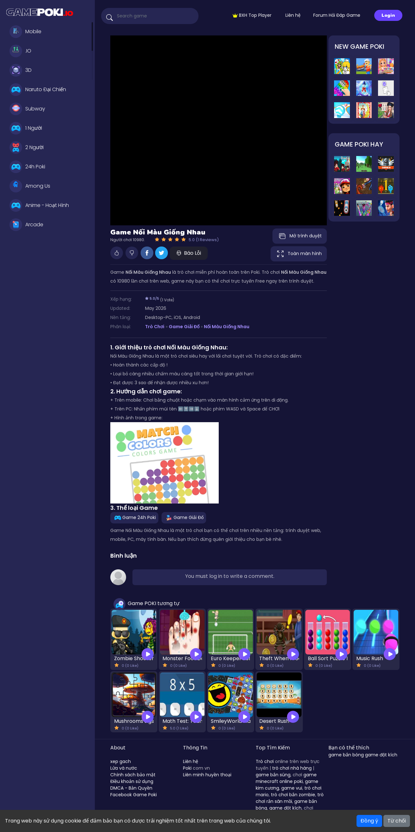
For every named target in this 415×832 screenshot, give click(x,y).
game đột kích (285, 808)
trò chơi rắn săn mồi (290, 797)
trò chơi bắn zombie (293, 794)
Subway (27, 109)
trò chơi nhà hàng (292, 768)
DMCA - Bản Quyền (131, 788)
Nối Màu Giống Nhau (226, 326)
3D (20, 70)
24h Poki (27, 166)
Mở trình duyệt (300, 236)
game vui (291, 788)
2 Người (26, 147)
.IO (20, 51)
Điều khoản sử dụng (131, 781)
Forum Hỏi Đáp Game (336, 15)
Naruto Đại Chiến (37, 89)
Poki (187, 768)
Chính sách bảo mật (133, 775)
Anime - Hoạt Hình (39, 205)
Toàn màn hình (299, 253)
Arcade (26, 224)
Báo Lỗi (188, 253)
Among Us (29, 186)
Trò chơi (265, 761)
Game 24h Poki (134, 517)
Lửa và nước (123, 768)
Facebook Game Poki (133, 794)
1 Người (25, 128)
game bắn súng (273, 775)
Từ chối (397, 820)
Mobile (25, 31)
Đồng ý (369, 820)
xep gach (120, 761)
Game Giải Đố (184, 326)
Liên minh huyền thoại (207, 775)
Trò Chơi (154, 326)
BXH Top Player (252, 15)
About (117, 747)
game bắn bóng (346, 755)
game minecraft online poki (286, 778)
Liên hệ (293, 15)
